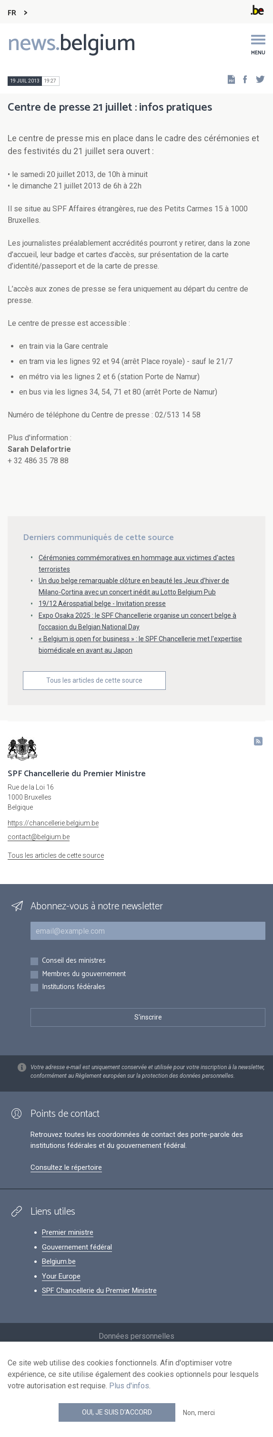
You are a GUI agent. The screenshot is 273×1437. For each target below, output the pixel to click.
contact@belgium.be (39, 837)
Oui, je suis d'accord (117, 1412)
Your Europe (61, 1276)
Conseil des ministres (74, 961)
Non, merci (199, 1412)
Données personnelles (136, 1336)
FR (12, 13)
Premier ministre (67, 1232)
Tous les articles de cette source (94, 680)
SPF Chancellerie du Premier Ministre (99, 1290)
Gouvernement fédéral (77, 1247)
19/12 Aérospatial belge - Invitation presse (102, 603)
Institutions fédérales (73, 987)
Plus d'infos (129, 1385)
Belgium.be (59, 1261)
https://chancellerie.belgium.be (53, 823)
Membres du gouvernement (84, 974)
